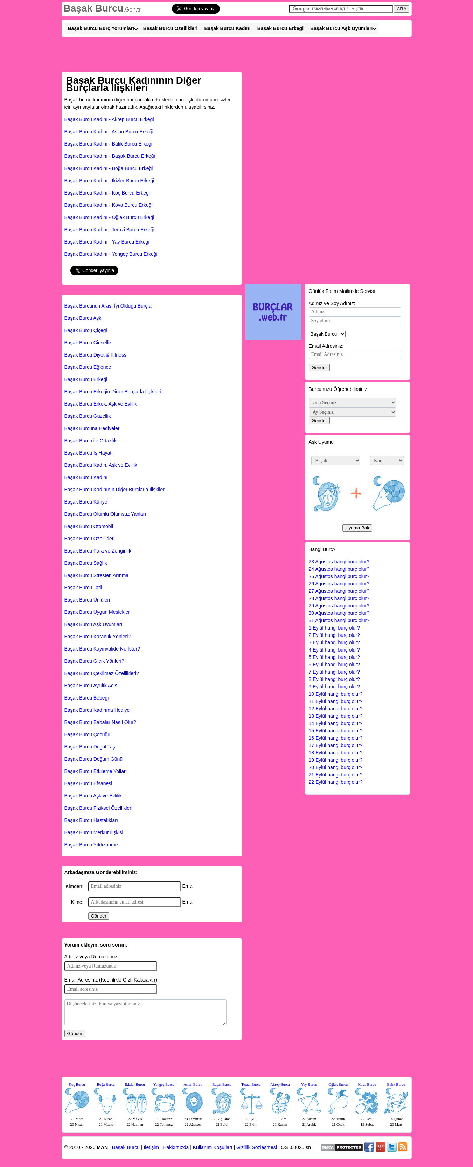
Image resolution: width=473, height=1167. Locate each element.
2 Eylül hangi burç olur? (334, 635)
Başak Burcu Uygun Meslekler (97, 612)
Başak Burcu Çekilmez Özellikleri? (101, 673)
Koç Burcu (77, 1085)
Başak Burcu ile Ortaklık (90, 440)
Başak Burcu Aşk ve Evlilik (93, 796)
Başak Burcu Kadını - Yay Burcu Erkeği (106, 242)
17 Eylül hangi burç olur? (336, 745)
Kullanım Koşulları (212, 1147)
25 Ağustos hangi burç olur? (339, 576)
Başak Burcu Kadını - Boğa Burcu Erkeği (108, 168)
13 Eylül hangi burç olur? (336, 716)
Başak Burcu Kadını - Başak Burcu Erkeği (109, 156)
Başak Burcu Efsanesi (88, 783)
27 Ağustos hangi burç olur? (339, 591)
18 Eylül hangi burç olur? (336, 752)
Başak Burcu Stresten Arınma (96, 575)
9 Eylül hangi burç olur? (334, 686)
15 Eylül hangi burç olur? (336, 730)
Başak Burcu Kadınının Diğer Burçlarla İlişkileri (115, 489)
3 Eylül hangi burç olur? (334, 642)
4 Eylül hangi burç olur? (334, 650)
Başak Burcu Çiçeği (85, 330)
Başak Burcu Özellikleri (170, 28)
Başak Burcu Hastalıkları (91, 820)
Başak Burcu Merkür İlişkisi (93, 832)
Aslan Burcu (192, 1085)
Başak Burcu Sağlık (85, 563)
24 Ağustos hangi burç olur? (339, 569)
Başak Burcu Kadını (227, 28)
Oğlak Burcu (338, 1085)
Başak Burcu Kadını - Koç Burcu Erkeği (107, 193)
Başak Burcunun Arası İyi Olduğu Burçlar (108, 306)
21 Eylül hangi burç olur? (336, 775)
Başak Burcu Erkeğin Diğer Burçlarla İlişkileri (112, 391)
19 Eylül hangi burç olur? (336, 760)
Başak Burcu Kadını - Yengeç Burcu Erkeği (111, 254)
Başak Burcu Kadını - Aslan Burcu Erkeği (108, 131)
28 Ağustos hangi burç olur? (339, 598)
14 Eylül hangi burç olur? (336, 723)
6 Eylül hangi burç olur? (334, 664)
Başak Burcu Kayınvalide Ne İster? (102, 649)
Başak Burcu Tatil (83, 587)
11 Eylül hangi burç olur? (336, 701)
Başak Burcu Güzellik (87, 416)
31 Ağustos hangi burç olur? (339, 620)
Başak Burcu (94, 8)
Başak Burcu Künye (85, 502)
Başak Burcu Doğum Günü (93, 759)
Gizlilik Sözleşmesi (256, 1147)
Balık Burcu (396, 1085)
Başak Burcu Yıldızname (91, 845)
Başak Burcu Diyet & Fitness (95, 355)
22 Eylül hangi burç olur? (336, 782)
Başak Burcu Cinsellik (88, 342)
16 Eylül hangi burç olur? (336, 738)
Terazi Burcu (250, 1085)
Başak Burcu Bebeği (86, 698)
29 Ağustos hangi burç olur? (339, 606)
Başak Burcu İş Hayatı (88, 453)
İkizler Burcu (135, 1085)
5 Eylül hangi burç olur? (334, 657)
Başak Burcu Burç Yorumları (101, 28)
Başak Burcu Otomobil (88, 526)
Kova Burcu (367, 1085)
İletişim (151, 1147)
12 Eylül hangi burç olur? (336, 708)
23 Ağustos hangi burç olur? (339, 561)
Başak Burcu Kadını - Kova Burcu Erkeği (108, 205)
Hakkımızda (176, 1147)
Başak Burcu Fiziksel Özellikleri (98, 808)
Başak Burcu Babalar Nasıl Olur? (100, 722)
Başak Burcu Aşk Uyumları (341, 28)
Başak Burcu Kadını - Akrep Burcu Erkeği (109, 119)
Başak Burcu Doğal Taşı (90, 747)
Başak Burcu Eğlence (87, 367)
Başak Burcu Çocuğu (87, 734)
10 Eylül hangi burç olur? (336, 694)
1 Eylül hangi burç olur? (334, 628)
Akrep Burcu (280, 1085)
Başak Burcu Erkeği (280, 28)
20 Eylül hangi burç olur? (336, 767)
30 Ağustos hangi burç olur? (339, 613)
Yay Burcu (309, 1085)
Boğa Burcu (106, 1085)
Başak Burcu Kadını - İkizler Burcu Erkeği (109, 180)
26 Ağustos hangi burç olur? (339, 583)
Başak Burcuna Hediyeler (92, 428)
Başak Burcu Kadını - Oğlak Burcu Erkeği (109, 217)
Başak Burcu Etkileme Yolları (95, 771)
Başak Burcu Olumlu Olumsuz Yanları (105, 514)
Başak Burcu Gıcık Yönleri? (94, 661)
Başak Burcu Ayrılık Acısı (91, 685)
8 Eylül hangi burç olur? (334, 679)
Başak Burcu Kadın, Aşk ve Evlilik (101, 465)
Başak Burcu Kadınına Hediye (97, 710)
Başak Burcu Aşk (83, 318)
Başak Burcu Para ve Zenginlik (97, 551)
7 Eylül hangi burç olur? (334, 672)
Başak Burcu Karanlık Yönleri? (97, 636)
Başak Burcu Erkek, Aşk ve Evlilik (100, 404)
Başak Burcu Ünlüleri (87, 600)
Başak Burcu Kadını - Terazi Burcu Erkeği (109, 229)
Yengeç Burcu (163, 1085)
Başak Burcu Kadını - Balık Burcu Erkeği (108, 144)
